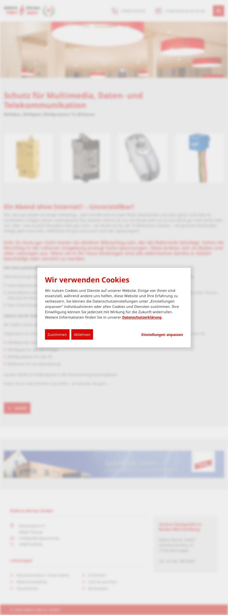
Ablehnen (82, 334)
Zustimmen (57, 334)
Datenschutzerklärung (142, 317)
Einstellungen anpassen (162, 334)
